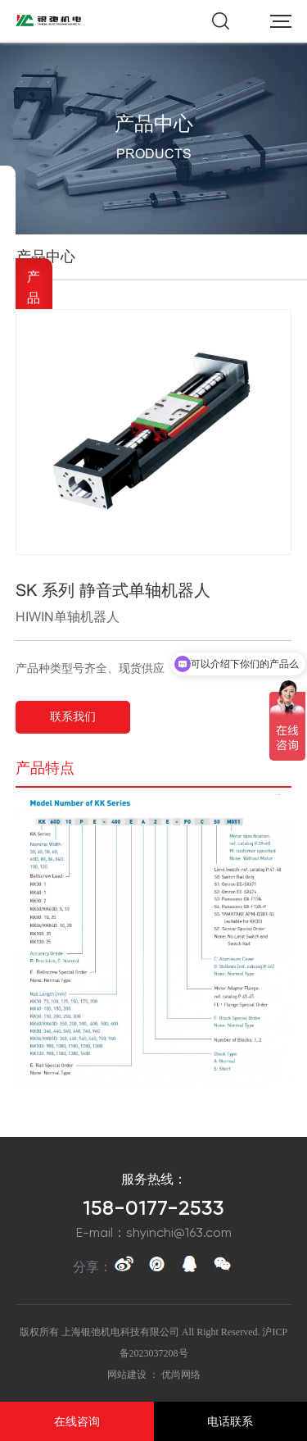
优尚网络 (181, 1374)
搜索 (220, 21)
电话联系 (230, 1422)
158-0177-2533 (153, 1208)
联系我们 (73, 717)
